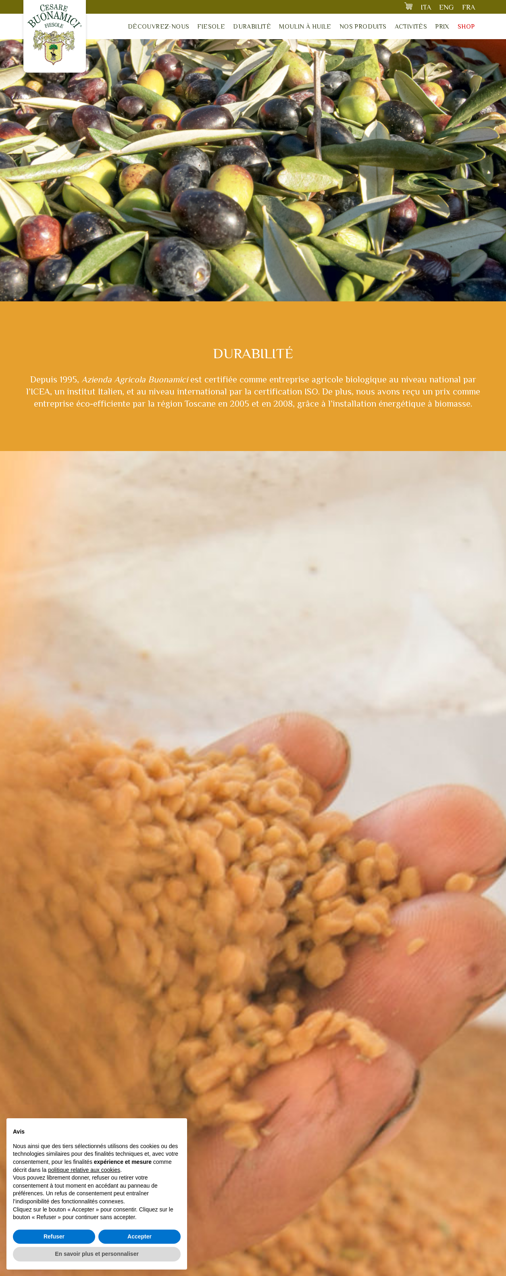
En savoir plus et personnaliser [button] (97, 1254)
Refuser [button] (54, 1236)
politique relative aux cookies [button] (84, 1170)
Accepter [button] (139, 1236)
